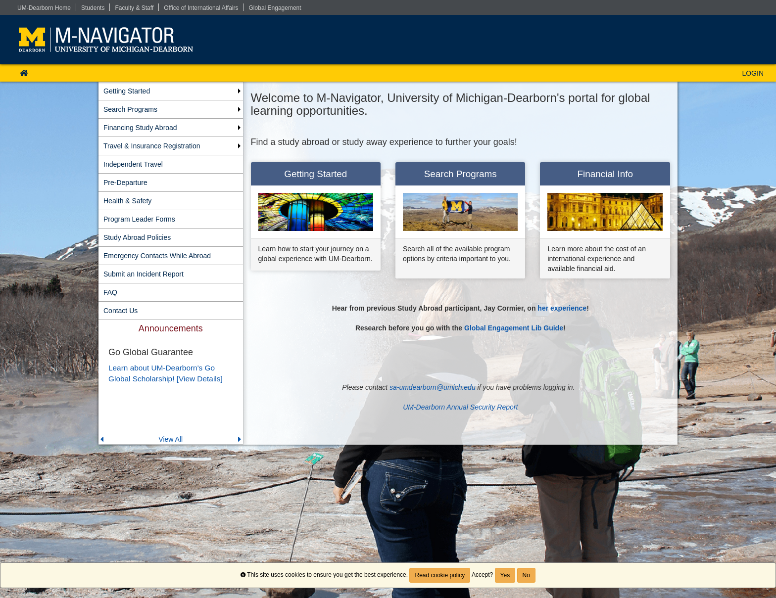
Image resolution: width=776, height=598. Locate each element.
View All (170, 439)
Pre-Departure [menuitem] (125, 182)
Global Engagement (275, 7)
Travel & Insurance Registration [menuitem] (151, 146)
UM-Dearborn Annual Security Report (460, 407)
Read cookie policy (440, 575)
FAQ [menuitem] (110, 292)
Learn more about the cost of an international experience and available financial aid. (596, 259)
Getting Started (315, 174)
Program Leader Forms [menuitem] (139, 219)
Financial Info (605, 174)
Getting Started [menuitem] (126, 91)
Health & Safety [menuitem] (127, 201)
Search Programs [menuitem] (130, 109)
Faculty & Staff (134, 7)
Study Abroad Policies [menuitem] (137, 237)
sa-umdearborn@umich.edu (432, 387)
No (526, 575)
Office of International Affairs (201, 7)
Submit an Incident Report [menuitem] (143, 274)
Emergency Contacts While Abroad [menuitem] (157, 256)
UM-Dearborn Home (44, 7)
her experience (561, 308)
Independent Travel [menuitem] (133, 164)
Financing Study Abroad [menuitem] (140, 128)
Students (92, 7)
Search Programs (460, 174)
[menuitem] (170, 382)
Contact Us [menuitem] (120, 311)
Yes (505, 575)
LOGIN (753, 73)
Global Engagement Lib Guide (513, 328)
